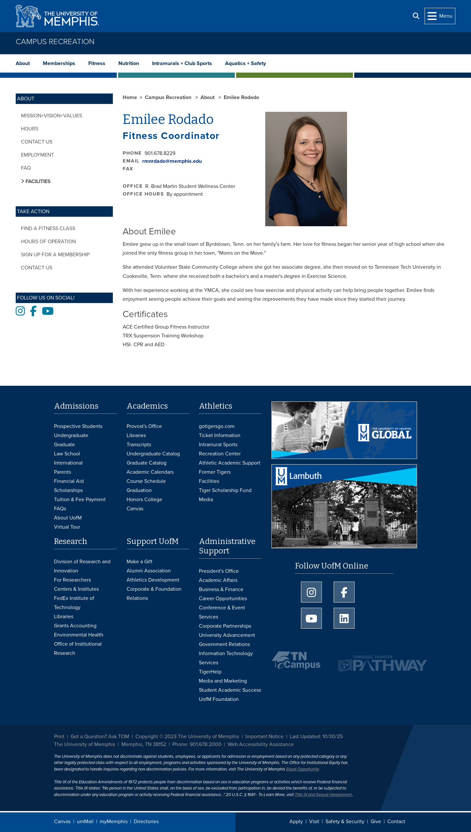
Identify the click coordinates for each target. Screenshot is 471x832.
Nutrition (128, 63)
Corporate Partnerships (225, 626)
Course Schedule (146, 481)
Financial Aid (69, 481)
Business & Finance (221, 589)
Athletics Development (153, 580)
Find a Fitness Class (48, 228)
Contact (396, 821)
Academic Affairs (218, 580)
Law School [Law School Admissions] (67, 453)
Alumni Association (149, 571)
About (23, 63)
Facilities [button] (37, 181)
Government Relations (224, 644)
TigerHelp (210, 672)
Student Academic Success (230, 690)
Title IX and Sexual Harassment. (324, 794)
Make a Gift (139, 561)
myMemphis (114, 821)
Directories (146, 821)
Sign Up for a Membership (55, 254)
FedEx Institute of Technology (74, 603)
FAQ (26, 168)
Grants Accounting (75, 625)
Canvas (62, 821)
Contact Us (36, 142)
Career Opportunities (223, 598)
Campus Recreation (55, 41)
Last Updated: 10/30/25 (316, 736)
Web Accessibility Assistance (261, 744)
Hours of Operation (48, 241)
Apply (296, 821)
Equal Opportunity (302, 769)
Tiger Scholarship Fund (225, 490)
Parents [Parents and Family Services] (62, 472)
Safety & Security (344, 821)
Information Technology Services (226, 658)
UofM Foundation (219, 699)
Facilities (209, 481)
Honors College (144, 499)
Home (130, 97)
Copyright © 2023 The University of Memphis (187, 736)
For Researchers (72, 580)
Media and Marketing (223, 681)
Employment (37, 155)
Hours (29, 129)
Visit (314, 821)
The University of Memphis (84, 744)
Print (59, 736)
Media (206, 499)
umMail (85, 821)
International (68, 463)
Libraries (136, 435)
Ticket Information (219, 435)
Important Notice (264, 736)
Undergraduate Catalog (153, 453)
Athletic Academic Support (229, 463)
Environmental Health (78, 635)
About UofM (68, 518)
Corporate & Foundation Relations (154, 594)
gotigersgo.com (217, 426)
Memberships (59, 63)
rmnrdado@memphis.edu (172, 161)
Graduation (139, 490)
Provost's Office (144, 426)
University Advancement (227, 635)
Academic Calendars (150, 472)
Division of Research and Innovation (82, 566)
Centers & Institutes (76, 589)
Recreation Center (220, 453)
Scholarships (68, 490)
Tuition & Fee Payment (80, 499)
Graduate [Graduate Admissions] (64, 444)
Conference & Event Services (222, 612)
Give (376, 821)
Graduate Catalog (146, 463)
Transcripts (139, 444)
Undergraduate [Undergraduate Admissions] (71, 435)
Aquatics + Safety (245, 63)
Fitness (96, 63)
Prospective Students (78, 426)
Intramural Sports (218, 444)
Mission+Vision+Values (51, 115)
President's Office (219, 571)
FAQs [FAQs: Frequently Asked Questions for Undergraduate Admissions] (60, 508)
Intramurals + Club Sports (182, 63)
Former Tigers (215, 472)
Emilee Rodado (241, 97)
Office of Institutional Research (78, 648)
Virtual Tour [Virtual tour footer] (67, 527)
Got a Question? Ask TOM (100, 736)
